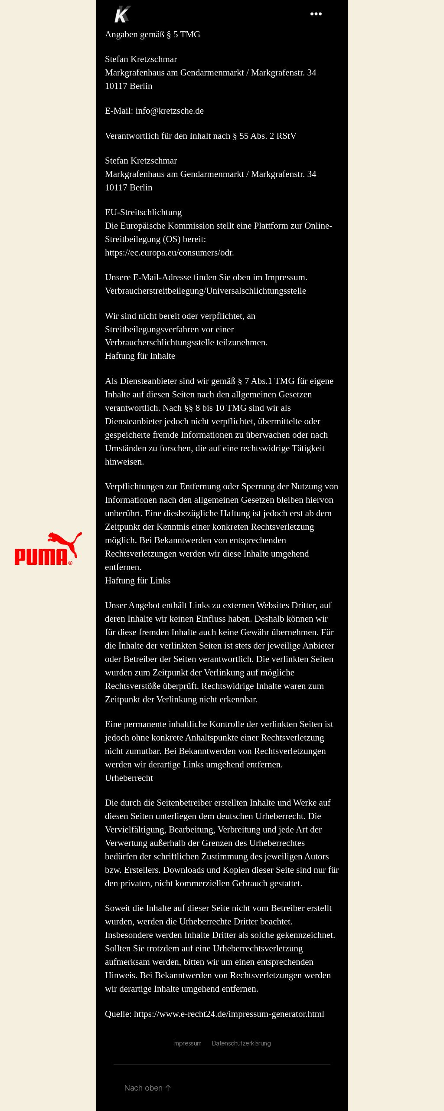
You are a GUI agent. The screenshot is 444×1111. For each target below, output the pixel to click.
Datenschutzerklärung (241, 1043)
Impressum (187, 1043)
